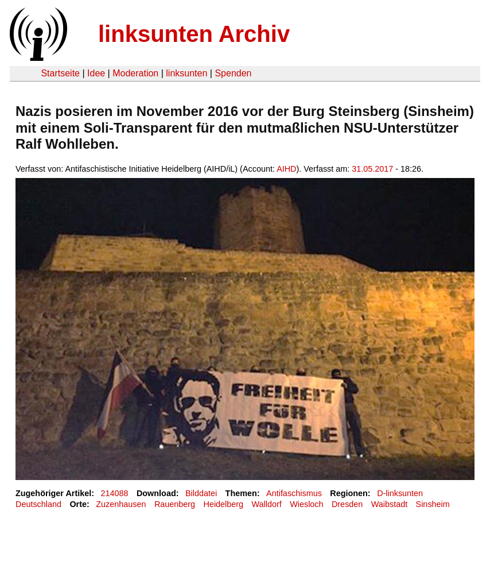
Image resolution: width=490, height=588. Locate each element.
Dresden (347, 504)
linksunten (186, 73)
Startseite (60, 73)
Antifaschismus (294, 493)
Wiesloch (306, 504)
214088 (115, 493)
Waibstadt (389, 504)
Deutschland (38, 504)
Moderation (135, 73)
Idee (96, 73)
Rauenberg (174, 504)
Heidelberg (224, 504)
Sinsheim (433, 504)
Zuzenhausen (121, 504)
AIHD (286, 168)
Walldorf (267, 504)
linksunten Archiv (194, 34)
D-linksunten (400, 493)
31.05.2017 (372, 168)
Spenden (233, 73)
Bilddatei (201, 493)
